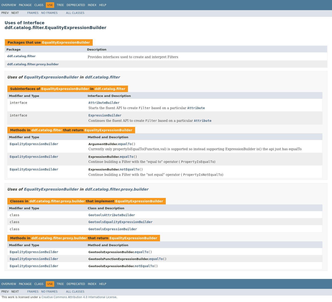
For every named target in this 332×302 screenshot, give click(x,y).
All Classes (75, 13)
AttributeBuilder (104, 103)
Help (102, 5)
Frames (33, 13)
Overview (8, 5)
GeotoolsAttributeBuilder (112, 215)
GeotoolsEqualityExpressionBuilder (121, 222)
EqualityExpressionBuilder (66, 42)
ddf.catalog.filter (21, 56)
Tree (60, 5)
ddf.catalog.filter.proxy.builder (33, 64)
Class (38, 5)
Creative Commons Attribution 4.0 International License (79, 297)
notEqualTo (129, 169)
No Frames (49, 13)
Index (92, 5)
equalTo (125, 144)
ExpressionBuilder (105, 115)
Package (25, 5)
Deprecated (76, 5)
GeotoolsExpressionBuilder (113, 229)
